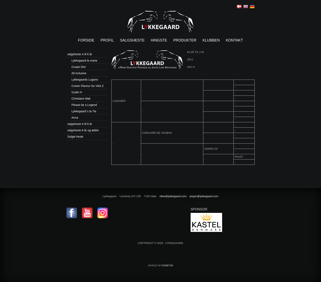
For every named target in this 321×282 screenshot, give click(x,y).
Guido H (76, 92)
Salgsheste (132, 40)
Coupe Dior (78, 67)
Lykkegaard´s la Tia (83, 111)
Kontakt (234, 40)
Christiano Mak (80, 98)
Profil (107, 40)
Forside (86, 40)
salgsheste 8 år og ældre (83, 130)
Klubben (211, 40)
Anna (74, 117)
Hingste (159, 40)
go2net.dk (167, 265)
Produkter (184, 40)
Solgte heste (75, 136)
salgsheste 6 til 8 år (79, 124)
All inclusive (78, 73)
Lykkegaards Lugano (84, 79)
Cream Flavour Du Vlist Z (87, 86)
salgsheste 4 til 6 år (79, 54)
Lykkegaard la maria (84, 60)
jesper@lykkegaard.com (204, 196)
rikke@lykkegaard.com (172, 196)
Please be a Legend (84, 105)
